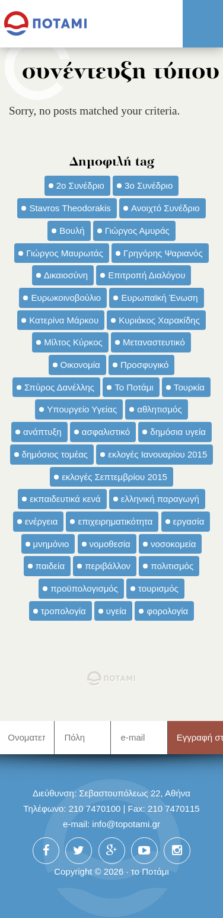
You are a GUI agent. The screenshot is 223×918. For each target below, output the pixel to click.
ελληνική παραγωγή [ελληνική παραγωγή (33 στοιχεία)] (160, 499)
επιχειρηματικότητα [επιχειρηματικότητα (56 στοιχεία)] (115, 521)
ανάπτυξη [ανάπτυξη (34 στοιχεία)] (42, 432)
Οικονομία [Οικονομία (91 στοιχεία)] (80, 365)
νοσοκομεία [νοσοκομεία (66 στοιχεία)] (173, 544)
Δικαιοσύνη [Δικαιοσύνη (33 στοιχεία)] (66, 275)
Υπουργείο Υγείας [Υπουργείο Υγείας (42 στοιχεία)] (82, 409)
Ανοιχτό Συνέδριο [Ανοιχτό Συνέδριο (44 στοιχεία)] (165, 208)
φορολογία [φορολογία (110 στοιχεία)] (167, 611)
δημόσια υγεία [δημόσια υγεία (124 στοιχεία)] (178, 432)
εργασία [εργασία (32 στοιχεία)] (189, 521)
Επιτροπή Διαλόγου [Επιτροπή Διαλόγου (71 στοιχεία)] (146, 275)
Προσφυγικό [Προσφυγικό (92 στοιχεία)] (144, 365)
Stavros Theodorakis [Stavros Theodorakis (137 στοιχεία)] (69, 208)
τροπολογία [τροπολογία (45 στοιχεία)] (63, 611)
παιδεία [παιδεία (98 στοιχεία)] (50, 566)
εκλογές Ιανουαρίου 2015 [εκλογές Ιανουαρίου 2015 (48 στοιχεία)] (157, 454)
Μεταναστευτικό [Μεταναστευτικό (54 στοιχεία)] (154, 342)
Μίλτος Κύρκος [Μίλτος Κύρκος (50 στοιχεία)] (73, 342)
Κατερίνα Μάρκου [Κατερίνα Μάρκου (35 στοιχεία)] (63, 320)
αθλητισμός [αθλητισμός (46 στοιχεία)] (159, 409)
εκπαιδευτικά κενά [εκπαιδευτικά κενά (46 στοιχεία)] (65, 499)
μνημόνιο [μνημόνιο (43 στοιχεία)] (51, 544)
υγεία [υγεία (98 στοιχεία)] (116, 611)
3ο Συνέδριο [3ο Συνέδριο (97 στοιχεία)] (149, 185)
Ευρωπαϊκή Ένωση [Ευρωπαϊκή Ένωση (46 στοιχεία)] (159, 298)
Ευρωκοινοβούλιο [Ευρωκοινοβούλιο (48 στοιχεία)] (66, 298)
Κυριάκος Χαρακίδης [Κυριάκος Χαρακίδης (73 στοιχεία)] (159, 320)
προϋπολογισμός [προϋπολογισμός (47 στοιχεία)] (84, 588)
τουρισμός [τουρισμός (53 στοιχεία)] (158, 588)
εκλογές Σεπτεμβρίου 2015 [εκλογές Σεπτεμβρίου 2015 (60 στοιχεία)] (114, 477)
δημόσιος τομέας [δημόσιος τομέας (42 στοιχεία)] (55, 454)
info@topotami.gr (126, 824)
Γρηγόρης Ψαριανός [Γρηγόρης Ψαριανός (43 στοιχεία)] (163, 253)
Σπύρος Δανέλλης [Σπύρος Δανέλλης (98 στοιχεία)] (59, 387)
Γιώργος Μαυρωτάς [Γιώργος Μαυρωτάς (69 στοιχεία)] (64, 253)
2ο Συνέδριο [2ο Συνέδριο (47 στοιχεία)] (80, 185)
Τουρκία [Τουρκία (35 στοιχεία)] (189, 387)
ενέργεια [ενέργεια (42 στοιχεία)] (41, 521)
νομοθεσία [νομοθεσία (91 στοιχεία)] (110, 544)
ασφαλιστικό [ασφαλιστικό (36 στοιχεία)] (106, 432)
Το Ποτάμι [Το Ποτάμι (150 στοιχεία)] (133, 387)
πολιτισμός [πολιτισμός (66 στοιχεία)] (172, 566)
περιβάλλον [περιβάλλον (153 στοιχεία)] (107, 566)
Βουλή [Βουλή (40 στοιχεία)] (71, 230)
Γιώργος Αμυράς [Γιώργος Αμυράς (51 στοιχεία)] (137, 230)
